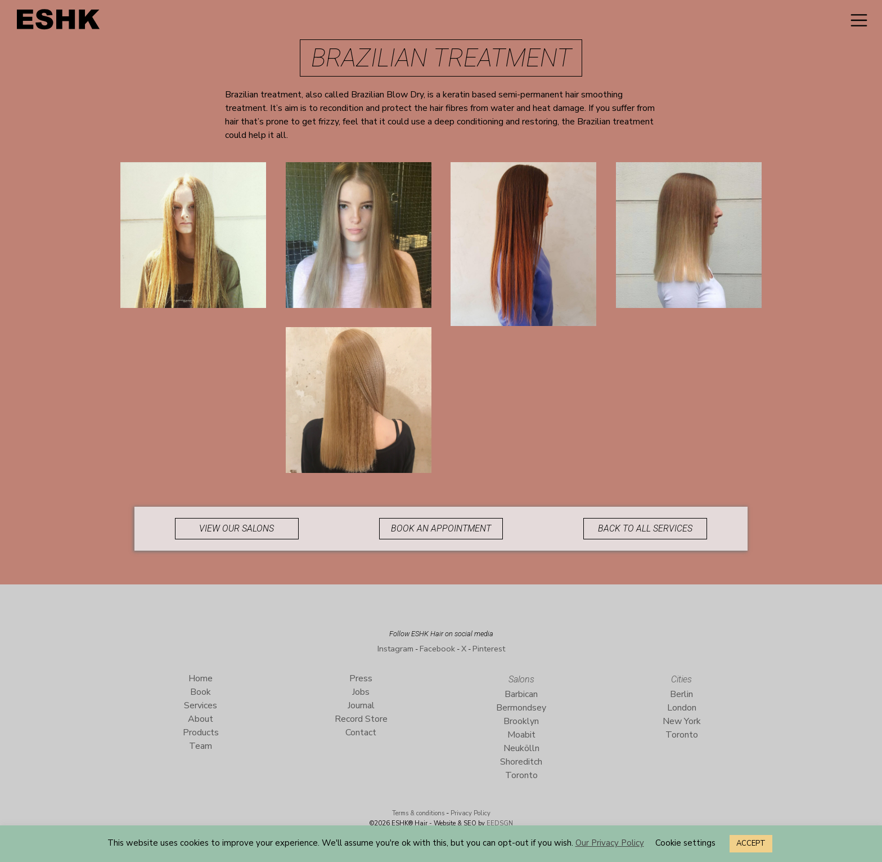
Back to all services (645, 528)
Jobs (361, 692)
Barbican (521, 694)
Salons (521, 679)
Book (200, 692)
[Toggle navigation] (859, 20)
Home (200, 678)
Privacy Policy (470, 813)
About (200, 719)
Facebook (437, 648)
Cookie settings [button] (685, 842)
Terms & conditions (418, 813)
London (681, 708)
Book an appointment (441, 528)
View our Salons (236, 528)
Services (200, 705)
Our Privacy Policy (609, 842)
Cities (681, 679)
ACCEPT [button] (751, 843)
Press (360, 678)
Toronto (521, 775)
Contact (360, 732)
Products (201, 732)
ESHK (59, 22)
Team (200, 746)
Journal (361, 705)
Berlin (681, 694)
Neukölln (521, 748)
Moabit (521, 735)
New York (682, 721)
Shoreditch (521, 762)
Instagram (395, 648)
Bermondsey (521, 708)
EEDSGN (499, 823)
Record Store (361, 719)
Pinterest (488, 648)
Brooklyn (521, 721)
